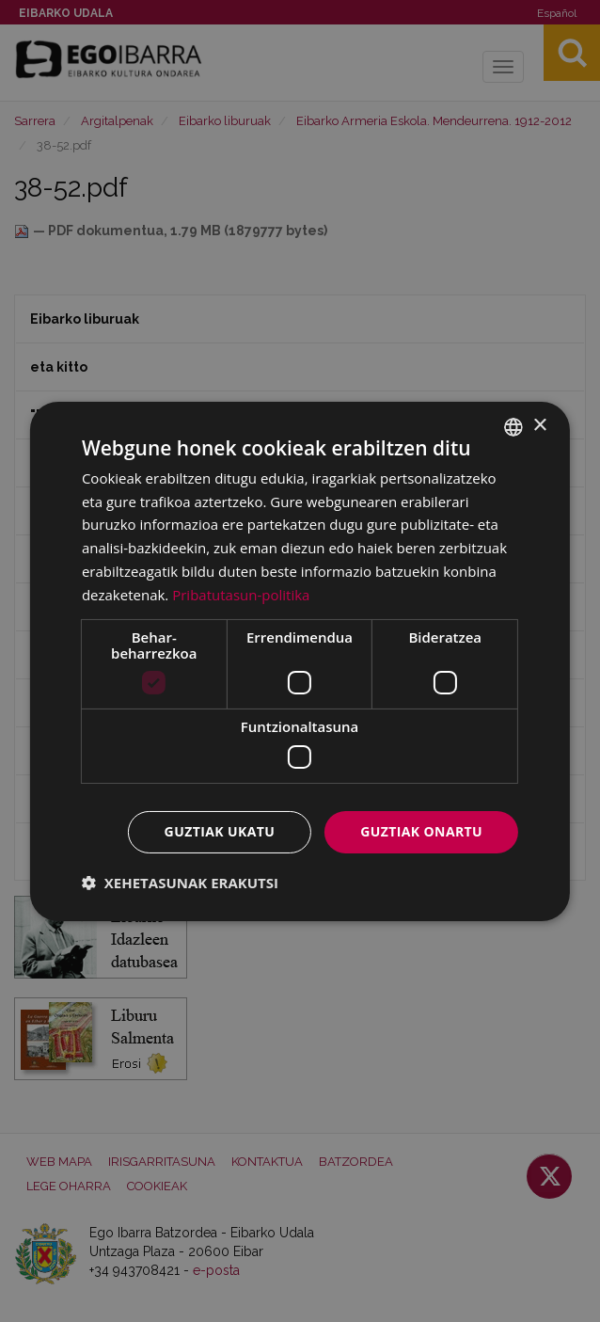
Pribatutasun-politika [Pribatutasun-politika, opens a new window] (240, 594)
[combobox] (513, 426)
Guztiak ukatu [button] (220, 831)
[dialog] (300, 660)
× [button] (539, 426)
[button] (180, 882)
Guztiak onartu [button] (421, 831)
